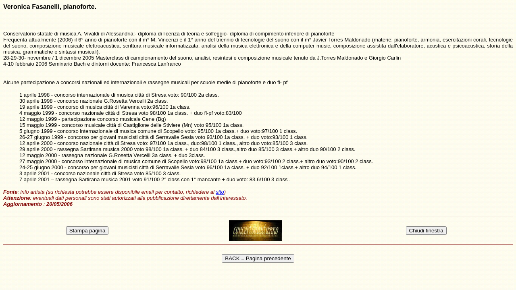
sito (220, 192)
